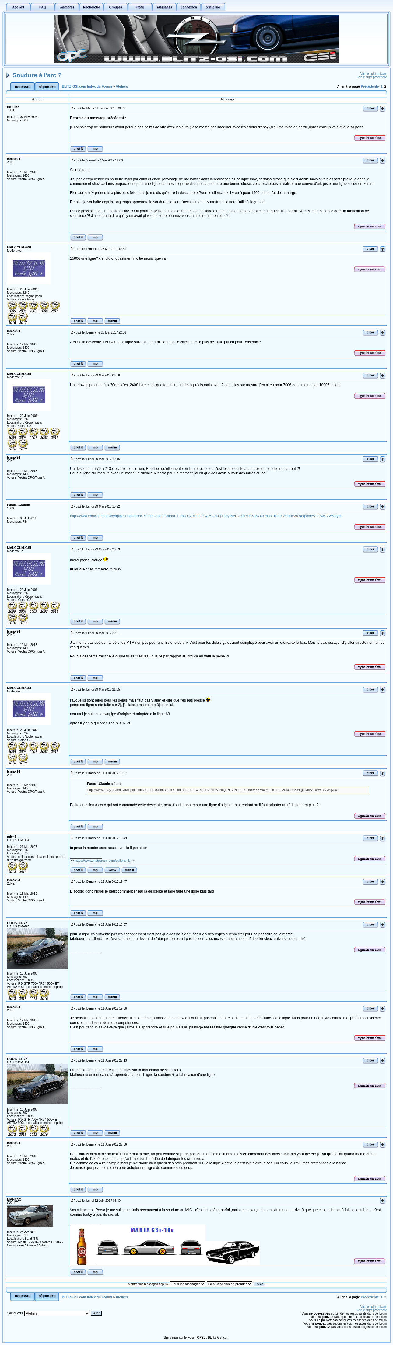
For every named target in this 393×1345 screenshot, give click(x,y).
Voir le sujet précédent (371, 77)
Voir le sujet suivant (373, 73)
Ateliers (122, 86)
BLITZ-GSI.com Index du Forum (87, 86)
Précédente (370, 86)
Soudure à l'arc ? (36, 75)
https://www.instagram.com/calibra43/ (102, 860)
